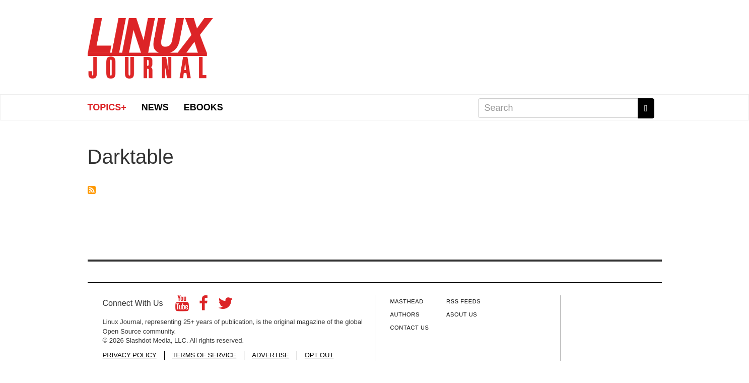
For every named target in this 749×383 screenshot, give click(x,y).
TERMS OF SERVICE (204, 355)
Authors (405, 314)
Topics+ (107, 107)
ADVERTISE (270, 355)
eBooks (203, 107)
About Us (461, 314)
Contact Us (409, 328)
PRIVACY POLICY (130, 355)
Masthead (407, 301)
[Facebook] (203, 306)
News (155, 107)
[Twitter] (225, 306)
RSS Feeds (463, 301)
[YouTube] (182, 306)
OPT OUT (319, 355)
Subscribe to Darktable (92, 190)
